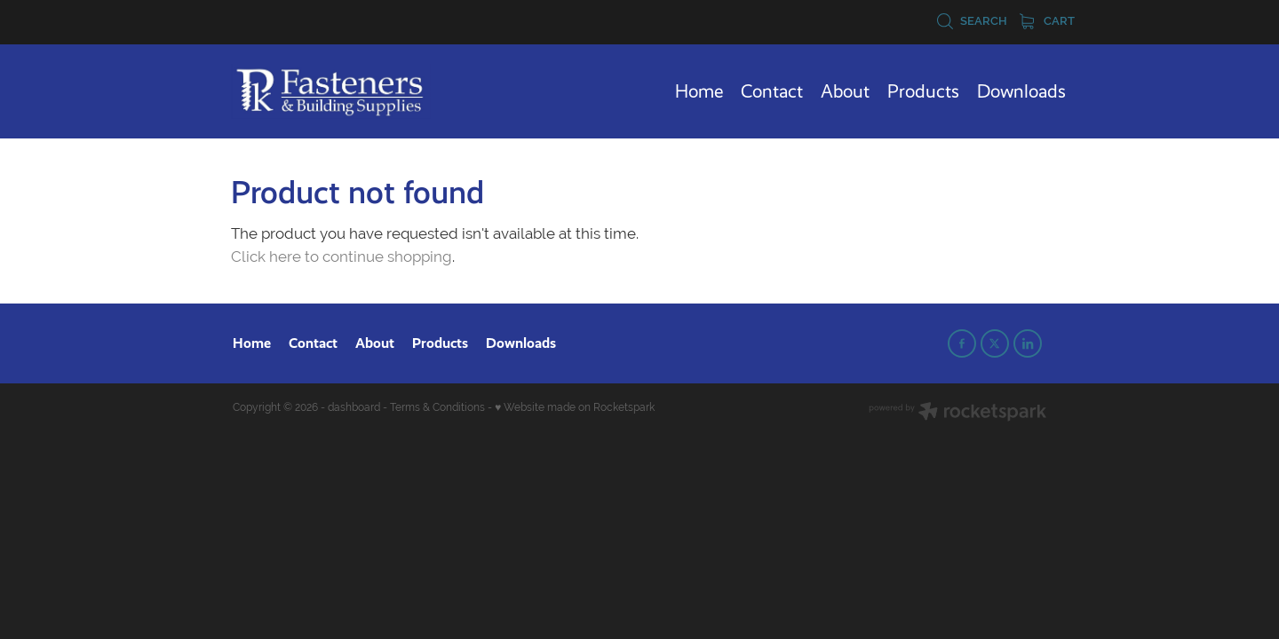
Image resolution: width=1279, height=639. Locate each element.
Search (971, 21)
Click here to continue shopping (341, 256)
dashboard (354, 407)
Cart (1047, 21)
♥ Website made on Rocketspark (575, 407)
